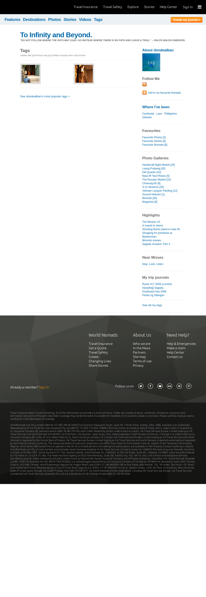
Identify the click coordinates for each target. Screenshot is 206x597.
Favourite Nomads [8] (154, 144)
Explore (133, 7)
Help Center (168, 7)
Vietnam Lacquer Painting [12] (159, 190)
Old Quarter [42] (151, 172)
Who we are (141, 344)
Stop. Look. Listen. (153, 264)
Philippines (170, 113)
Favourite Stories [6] (154, 141)
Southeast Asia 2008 (154, 291)
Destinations (34, 19)
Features (12, 19)
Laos (159, 113)
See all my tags (152, 305)
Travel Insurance (86, 7)
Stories (149, 7)
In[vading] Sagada (152, 287)
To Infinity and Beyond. (56, 35)
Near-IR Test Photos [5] (156, 175)
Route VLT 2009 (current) (157, 284)
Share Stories (98, 365)
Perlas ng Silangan (153, 295)
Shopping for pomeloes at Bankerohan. (157, 234)
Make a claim (176, 348)
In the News (141, 348)
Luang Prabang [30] (153, 168)
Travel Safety (112, 7)
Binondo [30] (149, 198)
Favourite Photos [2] (154, 137)
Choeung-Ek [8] (151, 183)
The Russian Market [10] (156, 179)
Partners (139, 352)
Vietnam (147, 117)
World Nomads (23, 7)
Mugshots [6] (149, 201)
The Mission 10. (151, 221)
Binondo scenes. (152, 240)
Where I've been (156, 107)
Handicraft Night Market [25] (158, 164)
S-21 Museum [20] (153, 187)
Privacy (138, 365)
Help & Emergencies (181, 344)
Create (94, 357)
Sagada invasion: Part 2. (156, 244)
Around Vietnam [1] (153, 194)
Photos (54, 19)
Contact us (174, 357)
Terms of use (142, 361)
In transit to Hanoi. (153, 225)
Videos (85, 19)
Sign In (188, 7)
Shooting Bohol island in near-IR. (161, 229)
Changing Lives (100, 361)
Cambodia (148, 113)
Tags (98, 19)
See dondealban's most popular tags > (45, 96)
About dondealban (158, 50)
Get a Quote (98, 348)
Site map (139, 357)
